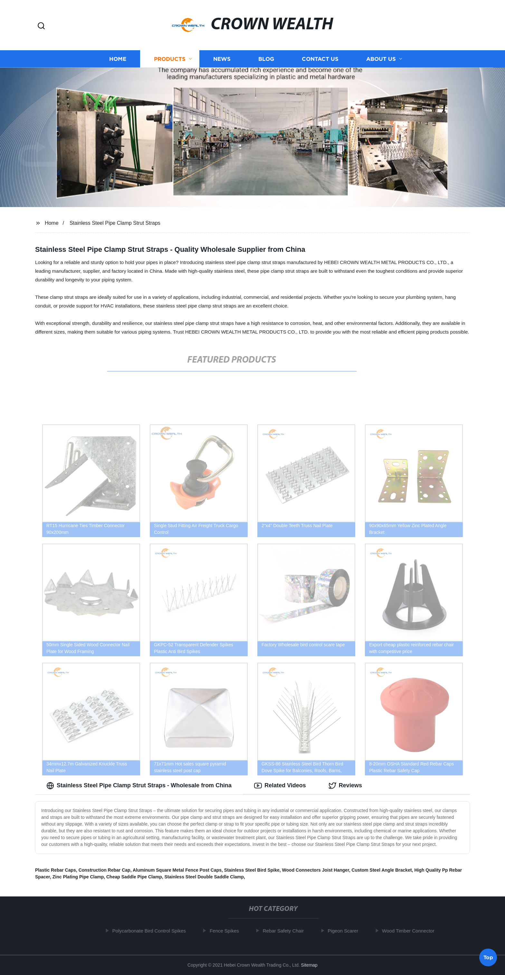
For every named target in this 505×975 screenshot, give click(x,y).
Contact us (320, 59)
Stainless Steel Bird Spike (252, 870)
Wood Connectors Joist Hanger (315, 870)
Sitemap (309, 965)
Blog (266, 59)
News (222, 59)
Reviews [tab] (345, 786)
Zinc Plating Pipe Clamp (78, 876)
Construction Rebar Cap (104, 870)
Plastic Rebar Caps (55, 870)
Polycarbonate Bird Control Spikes (151, 930)
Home (117, 59)
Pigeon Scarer (345, 930)
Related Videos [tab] (280, 786)
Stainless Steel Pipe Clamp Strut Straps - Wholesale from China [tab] (139, 786)
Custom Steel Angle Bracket (382, 870)
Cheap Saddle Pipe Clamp (134, 876)
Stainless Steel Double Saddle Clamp (204, 876)
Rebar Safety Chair (285, 930)
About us (381, 59)
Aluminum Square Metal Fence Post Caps (177, 870)
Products (170, 59)
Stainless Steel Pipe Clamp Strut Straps (115, 223)
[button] (41, 26)
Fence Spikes (226, 930)
